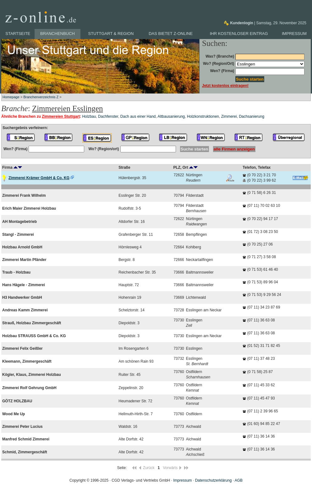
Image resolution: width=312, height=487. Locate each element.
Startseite (17, 33)
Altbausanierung (171, 116)
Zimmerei (229, 116)
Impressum (294, 33)
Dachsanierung (251, 116)
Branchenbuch (57, 33)
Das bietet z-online (171, 33)
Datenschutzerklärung (213, 480)
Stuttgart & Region (111, 33)
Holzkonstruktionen (203, 116)
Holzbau (89, 116)
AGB (239, 480)
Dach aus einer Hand (138, 116)
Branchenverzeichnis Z (40, 97)
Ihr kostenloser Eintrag (239, 33)
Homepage (11, 97)
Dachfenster (108, 116)
